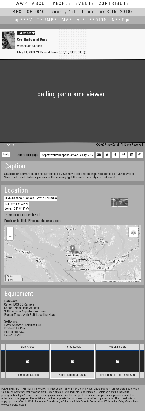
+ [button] (10, 230)
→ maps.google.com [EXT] (22, 215)
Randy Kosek (26, 33)
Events (84, 4)
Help (6, 154)
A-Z (81, 20)
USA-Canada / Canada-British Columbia (31, 198)
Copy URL (86, 155)
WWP (22, 4)
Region (98, 20)
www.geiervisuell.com (13, 405)
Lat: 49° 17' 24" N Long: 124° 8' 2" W (17, 206)
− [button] (10, 237)
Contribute (114, 4)
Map (67, 20)
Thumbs (47, 20)
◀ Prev (23, 20)
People (62, 4)
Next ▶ (121, 20)
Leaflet (104, 281)
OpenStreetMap (124, 281)
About (40, 4)
